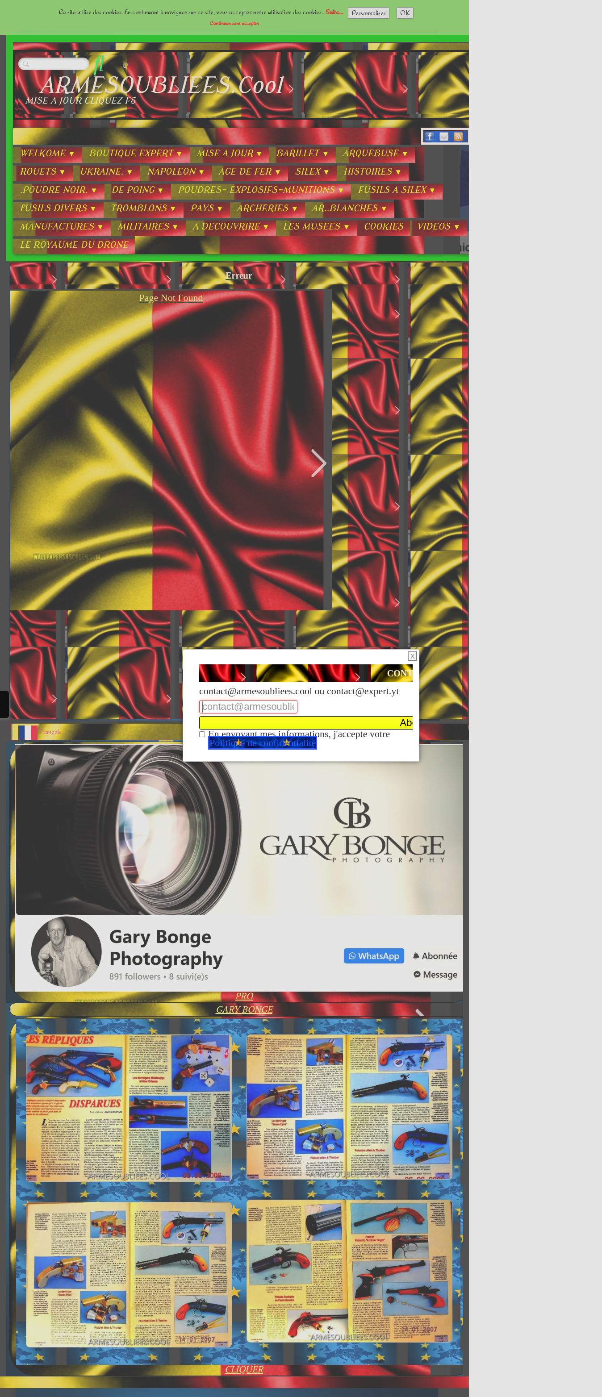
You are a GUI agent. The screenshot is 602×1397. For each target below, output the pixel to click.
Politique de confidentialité (262, 742)
